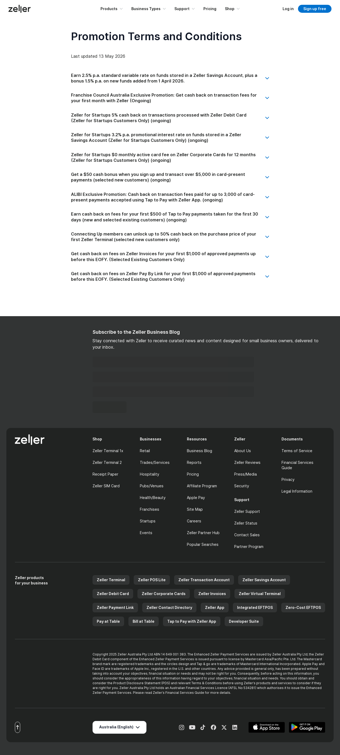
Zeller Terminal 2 (107, 462)
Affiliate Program (202, 486)
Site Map (195, 509)
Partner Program (248, 546)
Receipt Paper (105, 474)
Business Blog (199, 450)
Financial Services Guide (297, 465)
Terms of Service (297, 450)
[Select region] (119, 727)
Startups (148, 521)
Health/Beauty (153, 497)
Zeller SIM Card (106, 486)
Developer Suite (244, 621)
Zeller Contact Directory (169, 607)
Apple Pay (196, 497)
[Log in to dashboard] (288, 8)
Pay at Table (108, 621)
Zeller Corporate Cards (164, 593)
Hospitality (149, 474)
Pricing (209, 8)
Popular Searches (203, 544)
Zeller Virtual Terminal (260, 593)
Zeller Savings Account (264, 579)
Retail (145, 450)
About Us (242, 450)
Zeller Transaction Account (204, 579)
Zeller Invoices (212, 593)
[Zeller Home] (20, 9)
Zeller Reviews (247, 462)
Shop (232, 8)
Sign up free (314, 8)
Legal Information (297, 491)
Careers (194, 521)
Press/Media (245, 474)
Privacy (288, 479)
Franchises (149, 509)
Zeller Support (247, 511)
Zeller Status (245, 523)
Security (241, 486)
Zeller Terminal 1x (108, 450)
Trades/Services (155, 462)
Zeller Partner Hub (203, 532)
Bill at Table (143, 621)
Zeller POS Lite (152, 579)
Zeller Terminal (111, 579)
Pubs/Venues (151, 486)
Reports (194, 462)
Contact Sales (247, 535)
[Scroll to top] (17, 727)
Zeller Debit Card (113, 593)
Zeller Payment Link (115, 607)
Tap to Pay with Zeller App (191, 621)
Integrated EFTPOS (255, 607)
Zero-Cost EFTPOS (303, 607)
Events (146, 532)
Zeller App (214, 607)
